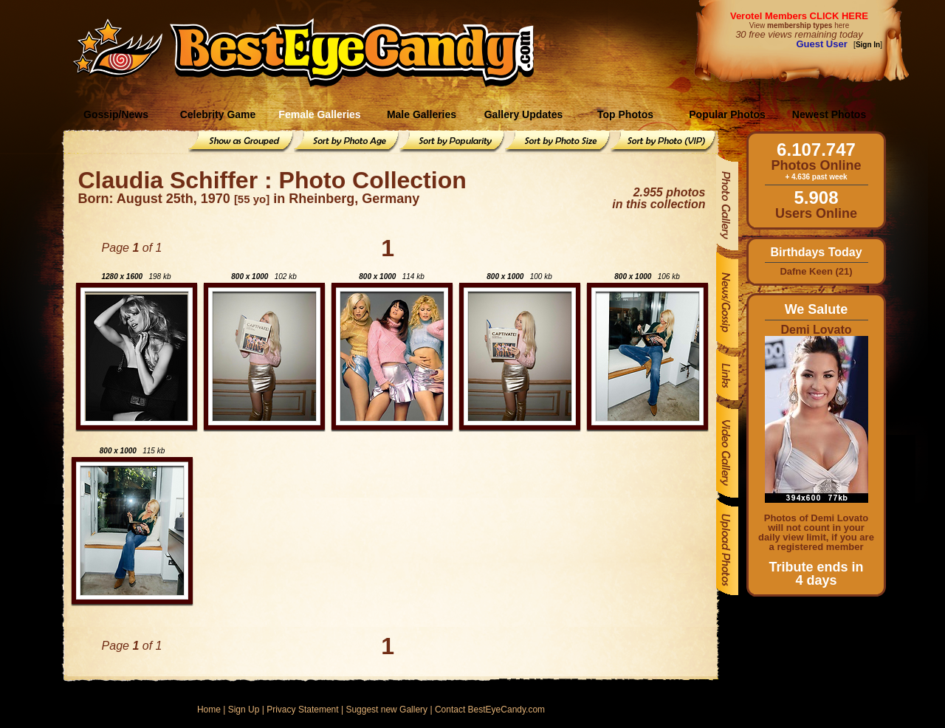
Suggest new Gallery (386, 709)
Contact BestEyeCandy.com (490, 709)
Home (209, 709)
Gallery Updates (523, 114)
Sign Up (244, 709)
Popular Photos (727, 114)
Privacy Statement (302, 709)
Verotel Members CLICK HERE (799, 15)
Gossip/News (115, 114)
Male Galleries (421, 114)
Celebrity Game (218, 114)
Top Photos (625, 114)
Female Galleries (319, 114)
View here (799, 25)
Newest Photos (829, 114)
